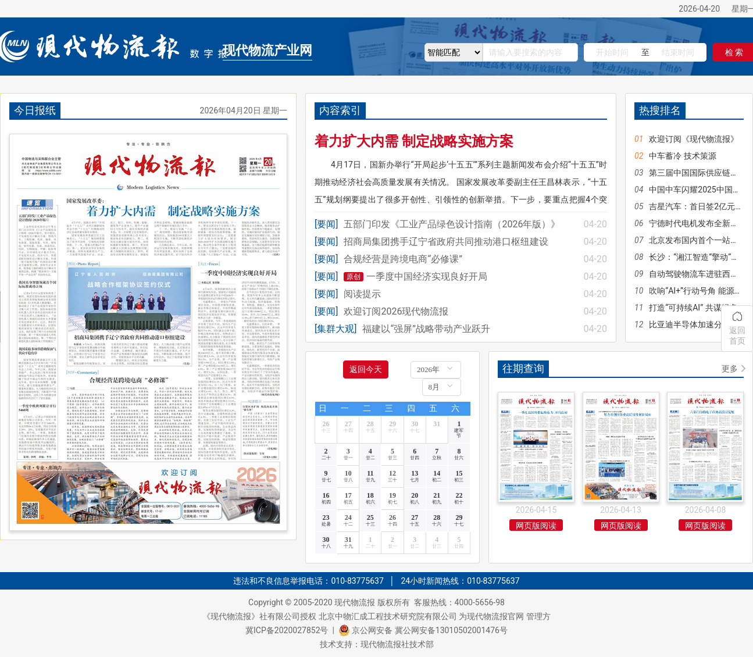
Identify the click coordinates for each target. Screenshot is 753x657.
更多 (730, 368)
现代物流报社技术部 (397, 644)
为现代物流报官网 (491, 616)
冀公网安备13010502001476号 (451, 630)
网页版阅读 (536, 525)
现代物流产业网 (267, 50)
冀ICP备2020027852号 (286, 630)
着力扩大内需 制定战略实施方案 (414, 141)
